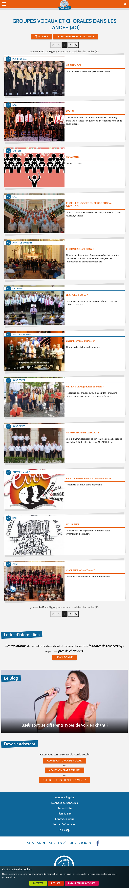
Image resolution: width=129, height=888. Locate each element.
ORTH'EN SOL (73, 65)
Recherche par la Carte (77, 36)
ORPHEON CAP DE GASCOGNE (82, 432)
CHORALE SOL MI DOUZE (80, 249)
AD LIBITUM (72, 524)
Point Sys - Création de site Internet (65, 830)
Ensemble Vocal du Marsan (80, 340)
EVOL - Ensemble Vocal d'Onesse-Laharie (88, 478)
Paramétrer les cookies (81, 883)
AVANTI (70, 111)
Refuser (55, 883)
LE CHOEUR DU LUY (77, 294)
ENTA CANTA (72, 157)
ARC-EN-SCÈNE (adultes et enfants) (85, 386)
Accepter (38, 883)
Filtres (43, 36)
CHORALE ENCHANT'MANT (80, 570)
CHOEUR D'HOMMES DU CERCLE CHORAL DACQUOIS (89, 205)
